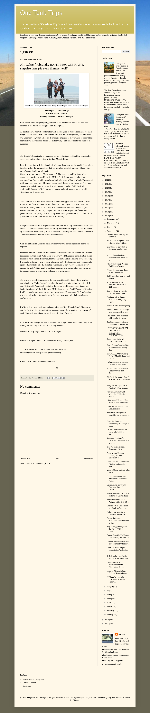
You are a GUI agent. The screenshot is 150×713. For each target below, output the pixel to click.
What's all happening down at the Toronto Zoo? (117, 271)
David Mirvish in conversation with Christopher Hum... (115, 564)
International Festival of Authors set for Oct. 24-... (118, 501)
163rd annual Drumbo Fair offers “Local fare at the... (118, 401)
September (111, 231)
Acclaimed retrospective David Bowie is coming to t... (118, 415)
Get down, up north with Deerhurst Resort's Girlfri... (116, 487)
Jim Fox (121, 635)
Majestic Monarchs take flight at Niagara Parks (117, 572)
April (109, 603)
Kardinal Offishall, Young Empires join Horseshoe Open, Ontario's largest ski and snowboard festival (116, 149)
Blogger (76, 700)
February (111, 611)
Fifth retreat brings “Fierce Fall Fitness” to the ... (117, 265)
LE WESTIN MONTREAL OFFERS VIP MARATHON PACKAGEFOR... (117, 331)
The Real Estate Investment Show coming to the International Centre (115, 92)
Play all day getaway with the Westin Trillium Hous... (117, 529)
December (111, 219)
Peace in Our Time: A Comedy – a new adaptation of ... (115, 455)
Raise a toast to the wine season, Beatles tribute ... (117, 340)
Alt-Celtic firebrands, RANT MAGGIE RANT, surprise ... (118, 379)
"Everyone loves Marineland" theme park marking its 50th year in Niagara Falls (116, 120)
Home (57, 459)
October (110, 227)
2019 (107, 192)
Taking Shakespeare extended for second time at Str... (118, 520)
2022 (107, 180)
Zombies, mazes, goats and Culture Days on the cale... (118, 323)
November (111, 223)
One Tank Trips (41, 12)
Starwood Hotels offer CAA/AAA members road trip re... (118, 440)
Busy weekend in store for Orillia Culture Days (117, 292)
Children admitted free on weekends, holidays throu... (117, 432)
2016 (107, 204)
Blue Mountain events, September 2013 (116, 448)
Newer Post (25, 459)
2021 (107, 184)
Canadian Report (29, 683)
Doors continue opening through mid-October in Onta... (117, 478)
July (109, 591)
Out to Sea (27, 686)
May (109, 599)
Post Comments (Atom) (40, 463)
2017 (107, 200)
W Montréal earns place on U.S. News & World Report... (117, 579)
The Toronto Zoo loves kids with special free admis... (117, 317)
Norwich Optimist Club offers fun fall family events (116, 394)
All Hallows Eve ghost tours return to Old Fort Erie (118, 242)
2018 (107, 196)
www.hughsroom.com (50, 352)
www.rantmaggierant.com (44, 361)
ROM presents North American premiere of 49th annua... (116, 284)
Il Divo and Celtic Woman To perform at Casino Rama (118, 494)
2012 (107, 620)
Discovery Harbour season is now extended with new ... (118, 542)
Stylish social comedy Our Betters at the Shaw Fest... (118, 557)
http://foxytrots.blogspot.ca (33, 679)
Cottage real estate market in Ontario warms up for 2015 (122, 67)
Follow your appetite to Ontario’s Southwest (116, 513)
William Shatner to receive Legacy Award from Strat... (117, 371)
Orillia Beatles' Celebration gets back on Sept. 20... (117, 507)
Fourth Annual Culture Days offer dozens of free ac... (118, 311)
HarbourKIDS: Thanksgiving (118, 306)
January (110, 615)
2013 (107, 216)
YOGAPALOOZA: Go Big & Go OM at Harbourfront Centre (118, 356)
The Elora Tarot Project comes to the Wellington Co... (117, 550)
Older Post (88, 459)
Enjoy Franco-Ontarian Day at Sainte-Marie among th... (118, 347)
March (110, 607)
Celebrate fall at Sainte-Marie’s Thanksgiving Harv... (116, 299)
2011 (107, 623)
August (110, 587)
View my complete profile (112, 664)
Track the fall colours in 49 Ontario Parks (117, 408)
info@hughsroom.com (30, 352)
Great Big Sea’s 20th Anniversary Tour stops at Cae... (118, 423)
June (109, 595)
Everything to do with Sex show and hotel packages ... (117, 249)
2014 (107, 212)
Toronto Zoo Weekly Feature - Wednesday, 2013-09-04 (118, 536)
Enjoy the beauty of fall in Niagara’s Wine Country (117, 386)
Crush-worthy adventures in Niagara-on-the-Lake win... (118, 464)
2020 (107, 188)
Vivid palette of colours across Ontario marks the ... (117, 257)
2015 (107, 208)
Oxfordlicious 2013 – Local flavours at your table (117, 363)
